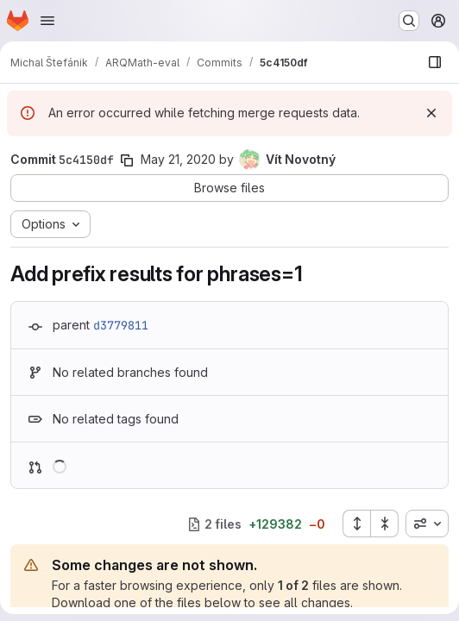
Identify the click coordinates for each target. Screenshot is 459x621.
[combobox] (427, 523)
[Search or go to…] (409, 20)
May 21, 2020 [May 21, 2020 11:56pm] (178, 159)
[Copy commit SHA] (126, 160)
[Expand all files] (356, 523)
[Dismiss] (431, 113)
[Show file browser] (435, 62)
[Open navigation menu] (47, 20)
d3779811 (120, 325)
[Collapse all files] (385, 523)
